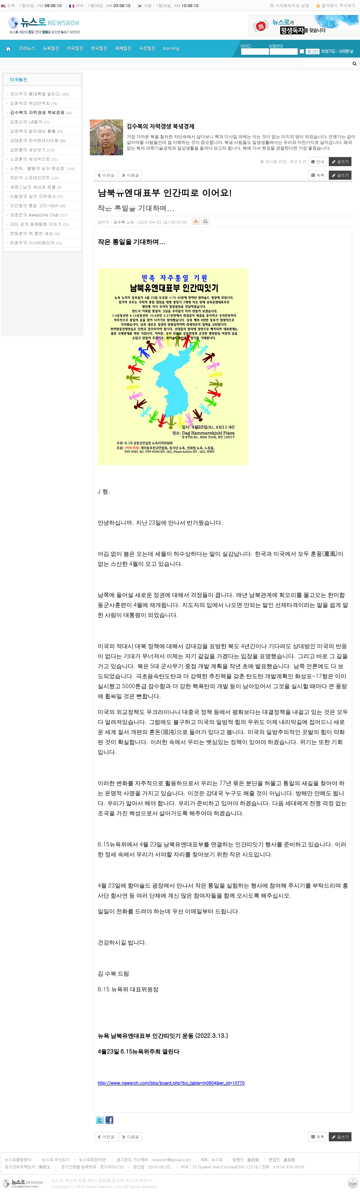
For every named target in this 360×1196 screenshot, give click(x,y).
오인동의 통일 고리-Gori (34, 205)
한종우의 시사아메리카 (32, 242)
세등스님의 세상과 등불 (33, 187)
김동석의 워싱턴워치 (30, 103)
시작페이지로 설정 (292, 5)
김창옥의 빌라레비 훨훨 (33, 131)
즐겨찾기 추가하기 (338, 5)
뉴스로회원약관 (93, 1160)
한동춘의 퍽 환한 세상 (31, 233)
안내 (318, 161)
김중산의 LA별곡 (26, 121)
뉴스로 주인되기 (55, 1160)
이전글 (106, 175)
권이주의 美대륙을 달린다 (35, 94)
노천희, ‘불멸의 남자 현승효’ (38, 168)
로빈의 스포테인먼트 (30, 177)
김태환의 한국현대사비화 (34, 140)
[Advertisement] (42, 295)
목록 (318, 175)
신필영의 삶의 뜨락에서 (33, 196)
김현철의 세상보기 (28, 149)
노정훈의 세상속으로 (30, 159)
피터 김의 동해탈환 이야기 (36, 224)
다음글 (130, 175)
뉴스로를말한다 (18, 1160)
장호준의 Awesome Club (34, 215)
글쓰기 (340, 161)
